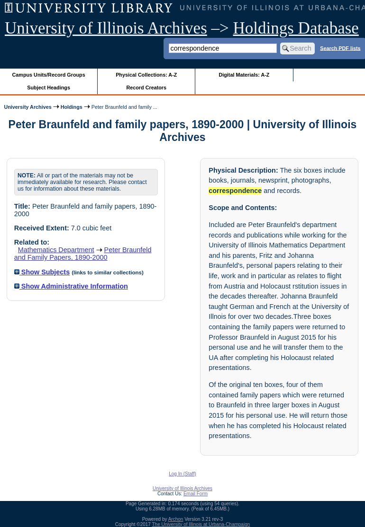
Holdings (71, 107)
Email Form (195, 493)
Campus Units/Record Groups (48, 75)
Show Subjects (42, 272)
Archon (175, 519)
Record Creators (146, 87)
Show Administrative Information (71, 286)
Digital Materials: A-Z (244, 75)
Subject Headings (48, 87)
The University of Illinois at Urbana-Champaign (201, 524)
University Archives (27, 107)
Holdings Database (296, 28)
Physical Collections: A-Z (146, 75)
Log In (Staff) (182, 473)
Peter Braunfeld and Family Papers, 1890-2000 (83, 253)
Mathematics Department (56, 250)
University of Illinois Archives (106, 28)
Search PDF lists (340, 48)
